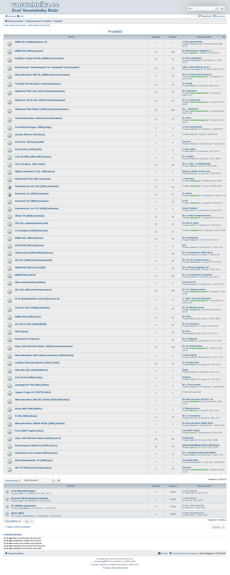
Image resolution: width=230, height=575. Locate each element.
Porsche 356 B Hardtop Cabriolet (29, 498)
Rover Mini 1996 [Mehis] (28, 408)
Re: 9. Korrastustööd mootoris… (197, 74)
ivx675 (193, 277)
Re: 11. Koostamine (191, 416)
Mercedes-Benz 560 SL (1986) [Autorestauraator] (42, 74)
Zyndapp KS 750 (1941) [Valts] (32, 384)
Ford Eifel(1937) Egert (23, 491)
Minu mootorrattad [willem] (30, 282)
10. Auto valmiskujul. (192, 58)
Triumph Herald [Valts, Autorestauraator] (38, 83)
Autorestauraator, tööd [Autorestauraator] (38, 118)
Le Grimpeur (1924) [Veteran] (31, 230)
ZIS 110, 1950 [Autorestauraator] (33, 289)
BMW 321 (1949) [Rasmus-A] (31, 42)
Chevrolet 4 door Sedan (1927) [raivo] (36, 453)
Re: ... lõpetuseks (190, 109)
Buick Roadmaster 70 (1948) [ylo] (33, 460)
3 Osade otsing (189, 355)
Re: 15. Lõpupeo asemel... (194, 289)
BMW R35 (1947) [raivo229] (30, 267)
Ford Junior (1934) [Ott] (28, 149)
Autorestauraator (198, 77)
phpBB (104, 561)
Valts (192, 86)
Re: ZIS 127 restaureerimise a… (197, 260)
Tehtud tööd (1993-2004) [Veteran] (34, 252)
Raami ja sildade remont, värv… (197, 171)
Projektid (115, 32)
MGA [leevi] (21, 331)
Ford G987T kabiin (191, 430)
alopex (193, 53)
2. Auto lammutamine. (192, 42)
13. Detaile (187, 83)
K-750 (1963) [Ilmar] (26, 416)
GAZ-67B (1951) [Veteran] (29, 245)
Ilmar (192, 418)
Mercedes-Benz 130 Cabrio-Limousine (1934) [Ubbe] (44, 355)
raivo (192, 129)
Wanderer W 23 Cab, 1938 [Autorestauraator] (40, 100)
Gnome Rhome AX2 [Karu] (30, 134)
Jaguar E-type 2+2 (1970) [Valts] (33, 392)
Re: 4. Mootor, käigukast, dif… (196, 267)
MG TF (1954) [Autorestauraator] (33, 467)
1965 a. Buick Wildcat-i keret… (196, 67)
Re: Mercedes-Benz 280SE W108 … (198, 423)
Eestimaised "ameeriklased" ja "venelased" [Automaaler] (47, 67)
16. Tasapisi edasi (190, 362)
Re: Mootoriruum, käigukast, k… (197, 51)
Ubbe (192, 357)
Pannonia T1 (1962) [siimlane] (31, 193)
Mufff (192, 326)
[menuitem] (20, 16)
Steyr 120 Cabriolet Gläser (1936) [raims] (38, 438)
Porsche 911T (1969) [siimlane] (32, 307)
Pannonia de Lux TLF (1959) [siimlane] (36, 208)
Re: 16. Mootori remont (193, 307)
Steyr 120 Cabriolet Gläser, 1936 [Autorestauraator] (44, 346)
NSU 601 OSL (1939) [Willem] (31, 370)
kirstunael (194, 462)
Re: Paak (186, 316)
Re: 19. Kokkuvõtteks (192, 346)
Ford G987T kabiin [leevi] (29, 430)
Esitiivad (186, 377)
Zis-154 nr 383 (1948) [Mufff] (30, 324)
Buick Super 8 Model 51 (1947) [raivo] (36, 445)
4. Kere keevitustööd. (192, 127)
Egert (21, 493)
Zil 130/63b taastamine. (24, 505)
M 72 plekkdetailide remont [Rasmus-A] (37, 298)
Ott (191, 151)
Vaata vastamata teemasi (15, 25)
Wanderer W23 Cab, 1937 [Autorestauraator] (40, 91)
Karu (192, 134)
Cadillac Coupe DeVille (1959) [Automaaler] (39, 58)
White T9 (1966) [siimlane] (29, 215)
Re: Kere (186, 331)
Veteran (193, 144)
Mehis (193, 410)
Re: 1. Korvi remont (191, 384)
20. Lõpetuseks (189, 91)
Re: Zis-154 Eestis (190, 324)
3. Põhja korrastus (190, 408)
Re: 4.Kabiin (188, 156)
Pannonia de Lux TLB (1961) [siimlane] (37, 186)
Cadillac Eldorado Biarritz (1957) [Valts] (37, 362)
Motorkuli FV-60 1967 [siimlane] (32, 178)
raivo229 (193, 269)
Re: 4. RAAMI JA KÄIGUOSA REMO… (199, 453)
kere (184, 245)
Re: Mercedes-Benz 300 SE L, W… (198, 399)
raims (192, 440)
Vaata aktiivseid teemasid (38, 25)
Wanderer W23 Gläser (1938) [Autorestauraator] (41, 109)
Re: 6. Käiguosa (189, 339)
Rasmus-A (194, 44)
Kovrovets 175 (189, 282)
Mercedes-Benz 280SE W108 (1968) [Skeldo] (40, 423)
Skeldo (193, 425)
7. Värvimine (188, 178)
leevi (192, 319)
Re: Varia (186, 118)
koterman (194, 262)
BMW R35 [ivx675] (25, 275)
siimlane (194, 181)
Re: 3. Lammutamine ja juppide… (197, 275)
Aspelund (194, 230)
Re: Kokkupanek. (190, 238)
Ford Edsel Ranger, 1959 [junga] (33, 127)
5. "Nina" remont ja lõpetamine (196, 298)
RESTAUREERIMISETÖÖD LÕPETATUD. (201, 445)
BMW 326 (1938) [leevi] (28, 316)
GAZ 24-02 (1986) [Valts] (28, 377)
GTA (125, 559)
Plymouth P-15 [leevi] (27, 339)
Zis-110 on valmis (190, 223)
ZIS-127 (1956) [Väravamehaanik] (33, 260)
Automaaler (195, 60)
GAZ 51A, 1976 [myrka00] (29, 142)
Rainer (193, 158)
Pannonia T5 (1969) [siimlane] (31, 201)
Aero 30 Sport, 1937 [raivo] (30, 164)
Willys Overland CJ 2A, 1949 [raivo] (35, 171)
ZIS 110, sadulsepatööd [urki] (31, 223)
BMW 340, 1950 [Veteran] (29, 238)
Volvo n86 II (17, 513)
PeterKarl (194, 401)
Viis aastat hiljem (190, 460)
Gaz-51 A (186, 142)
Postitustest (188, 438)
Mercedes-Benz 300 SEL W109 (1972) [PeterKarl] (42, 399)
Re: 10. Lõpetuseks (191, 100)
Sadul (185, 370)
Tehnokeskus (24, 508)
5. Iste (185, 201)
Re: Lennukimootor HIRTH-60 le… (198, 252)
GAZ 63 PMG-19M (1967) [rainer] (33, 156)
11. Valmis (187, 193)
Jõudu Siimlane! (190, 208)
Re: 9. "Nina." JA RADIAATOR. (196, 164)
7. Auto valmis (189, 149)
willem (193, 284)
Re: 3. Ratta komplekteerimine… (197, 215)
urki (192, 225)
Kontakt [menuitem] (163, 553)
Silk (191, 210)
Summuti (186, 467)
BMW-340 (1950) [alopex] (29, 51)
